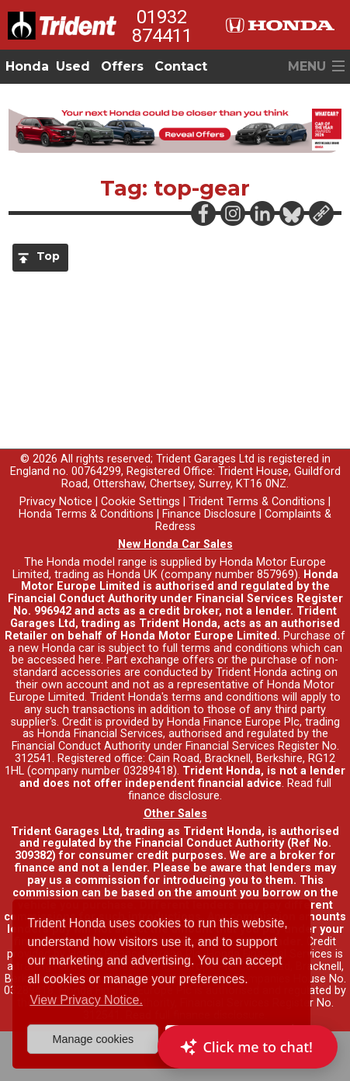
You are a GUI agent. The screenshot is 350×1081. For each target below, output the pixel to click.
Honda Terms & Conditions (86, 514)
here (89, 660)
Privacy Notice (55, 501)
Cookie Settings (140, 501)
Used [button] (73, 66)
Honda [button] (27, 66)
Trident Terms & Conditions (257, 501)
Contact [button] (180, 66)
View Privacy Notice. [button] (86, 1000)
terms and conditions (225, 697)
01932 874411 (162, 26)
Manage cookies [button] (92, 1039)
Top (48, 256)
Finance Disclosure (209, 514)
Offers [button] (122, 66)
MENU (307, 66)
